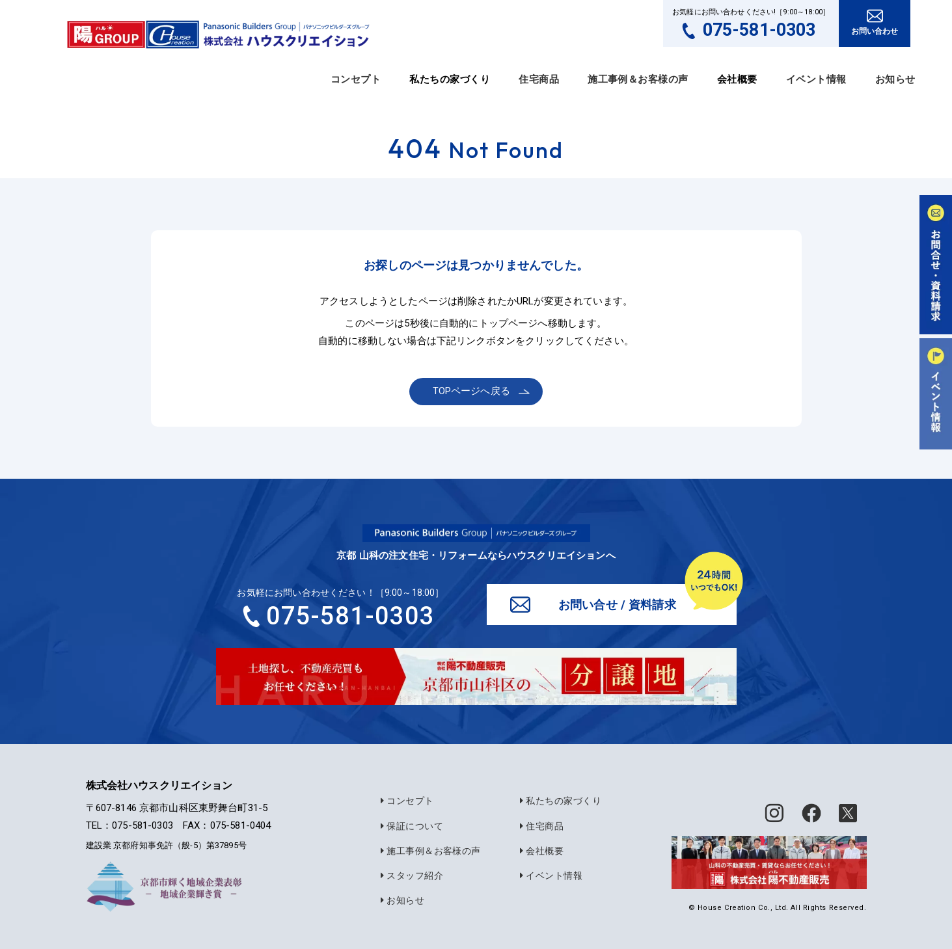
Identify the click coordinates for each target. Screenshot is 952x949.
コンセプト (356, 79)
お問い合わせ (875, 31)
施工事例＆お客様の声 (638, 79)
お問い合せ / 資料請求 (618, 605)
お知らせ (895, 79)
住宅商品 (539, 79)
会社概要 (540, 851)
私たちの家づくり (558, 802)
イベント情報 (816, 79)
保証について (410, 827)
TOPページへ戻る (472, 391)
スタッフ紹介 (410, 876)
